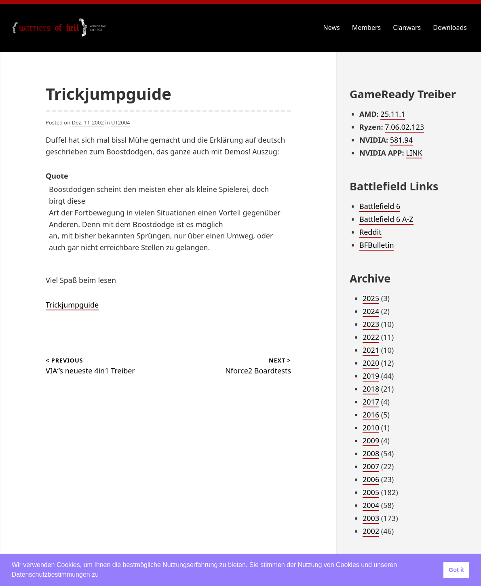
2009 (371, 440)
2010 (371, 427)
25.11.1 (392, 114)
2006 (371, 479)
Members (366, 27)
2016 (371, 414)
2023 (371, 324)
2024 (371, 311)
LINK (414, 153)
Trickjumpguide (72, 305)
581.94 (401, 140)
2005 (371, 492)
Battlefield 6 (379, 206)
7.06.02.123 (404, 127)
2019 (371, 376)
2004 (371, 505)
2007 (371, 466)
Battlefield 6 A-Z (386, 219)
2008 (371, 453)
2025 (371, 298)
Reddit (370, 232)
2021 (371, 350)
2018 (371, 389)
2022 (371, 337)
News (331, 27)
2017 (371, 402)
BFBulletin (376, 245)
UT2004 (120, 122)
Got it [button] (456, 570)
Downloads (450, 27)
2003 (371, 518)
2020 (371, 363)
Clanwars (407, 27)
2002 (371, 531)
